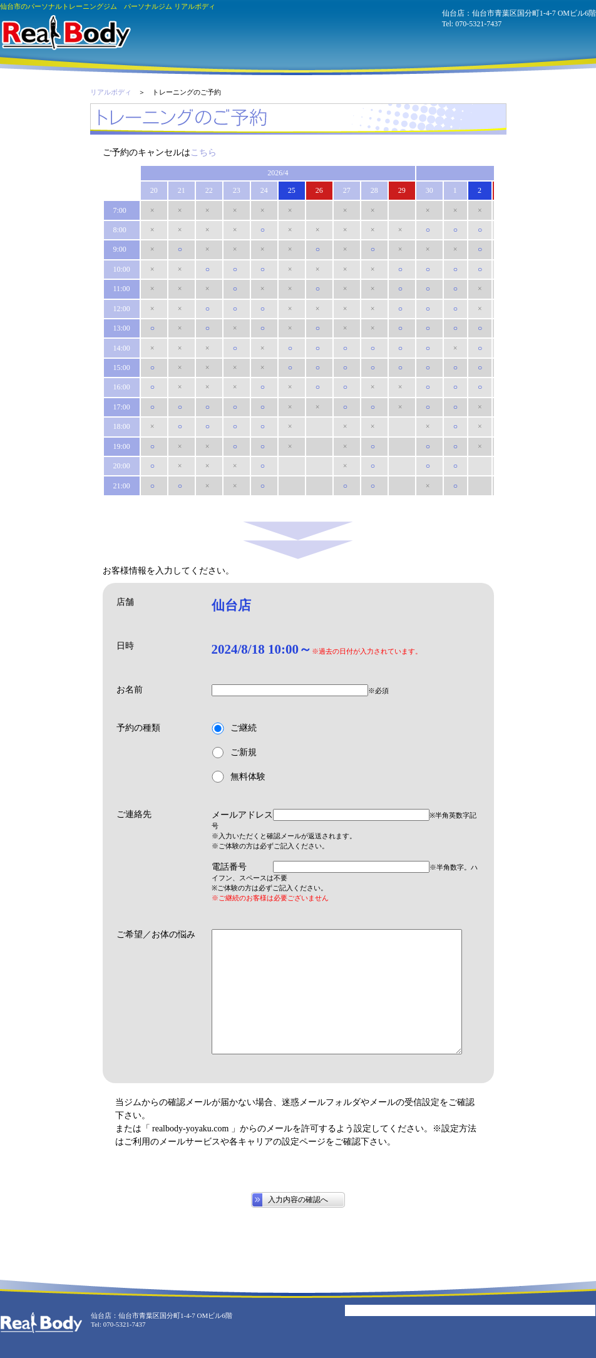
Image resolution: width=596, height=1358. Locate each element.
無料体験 (238, 777)
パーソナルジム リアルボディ (65, 32)
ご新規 (234, 753)
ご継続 (234, 728)
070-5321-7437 (478, 23)
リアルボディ (110, 92)
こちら (203, 152)
